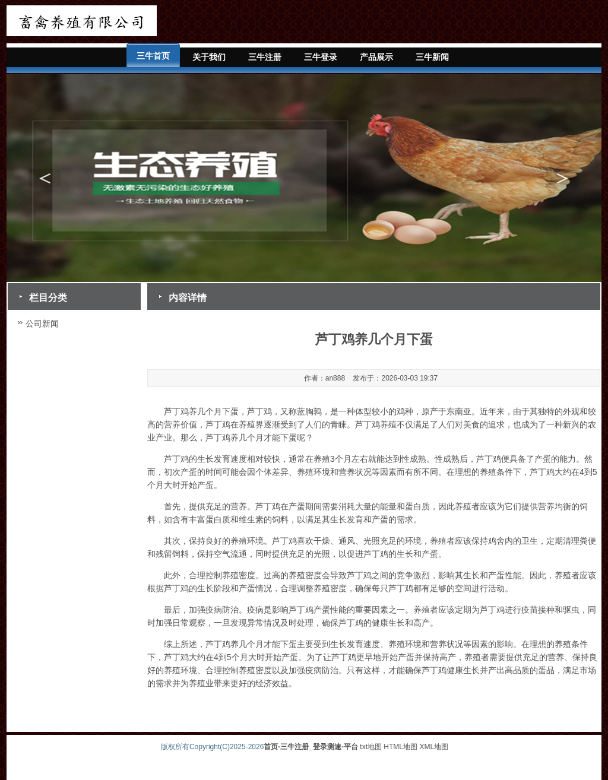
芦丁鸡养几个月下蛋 (201, 411)
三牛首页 (153, 56)
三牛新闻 (432, 57)
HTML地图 (400, 747)
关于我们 (209, 57)
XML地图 (433, 747)
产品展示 (376, 57)
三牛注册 (264, 57)
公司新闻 (42, 323)
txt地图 (371, 747)
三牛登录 (320, 57)
